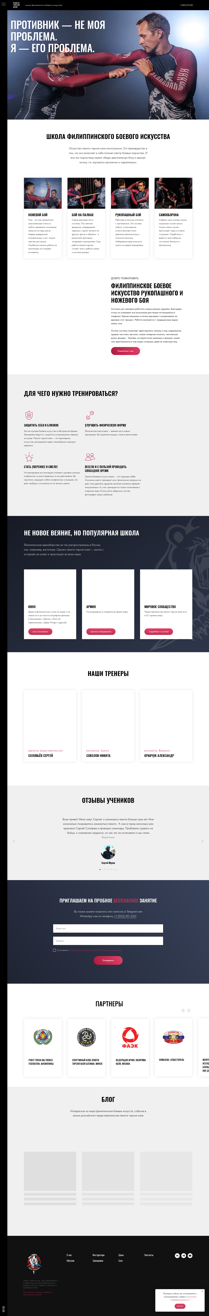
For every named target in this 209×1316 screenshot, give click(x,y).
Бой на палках (82, 214)
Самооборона (169, 214)
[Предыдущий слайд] (14, 841)
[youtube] (190, 1257)
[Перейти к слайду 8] (116, 869)
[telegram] (183, 1257)
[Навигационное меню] (4, 4)
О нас (69, 1255)
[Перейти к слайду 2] (102, 869)
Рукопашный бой (128, 214)
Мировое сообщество (160, 606)
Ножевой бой (37, 214)
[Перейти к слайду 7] (113, 869)
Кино (32, 606)
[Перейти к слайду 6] (111, 869)
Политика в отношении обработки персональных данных (37, 1293)
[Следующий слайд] (202, 841)
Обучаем (70, 1260)
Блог (121, 1260)
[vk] (177, 1257)
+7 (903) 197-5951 (125, 916)
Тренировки (98, 1260)
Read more (108, 837)
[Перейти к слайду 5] (109, 869)
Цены (121, 1255)
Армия (91, 606)
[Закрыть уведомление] (202, 1291)
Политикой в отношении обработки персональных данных (96, 950)
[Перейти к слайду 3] (104, 869)
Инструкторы (99, 1255)
